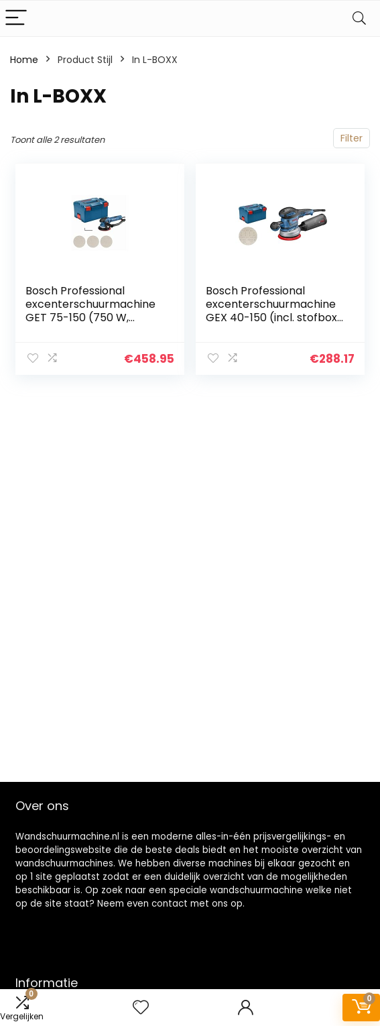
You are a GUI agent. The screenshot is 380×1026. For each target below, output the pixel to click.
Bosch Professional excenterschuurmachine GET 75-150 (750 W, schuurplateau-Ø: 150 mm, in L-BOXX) (94, 317)
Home (24, 59)
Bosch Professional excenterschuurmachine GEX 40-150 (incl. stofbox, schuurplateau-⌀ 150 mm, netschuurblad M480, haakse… (273, 324)
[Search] (359, 18)
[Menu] (16, 18)
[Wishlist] (141, 1007)
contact (169, 903)
